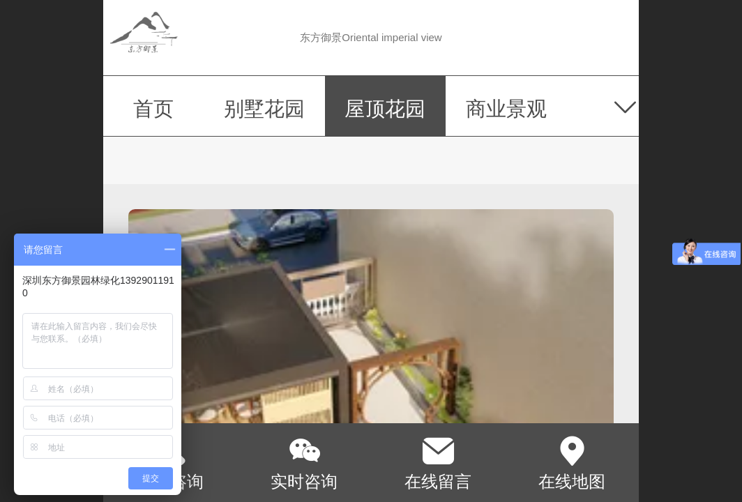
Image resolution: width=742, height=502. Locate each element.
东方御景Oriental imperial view (370, 37)
